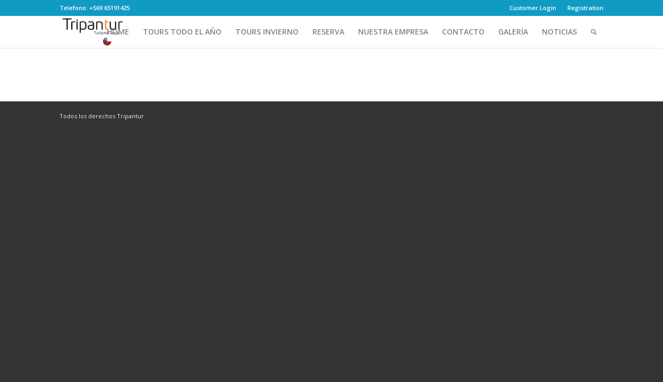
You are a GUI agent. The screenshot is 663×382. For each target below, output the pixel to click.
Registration (585, 8)
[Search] (594, 32)
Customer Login (532, 8)
